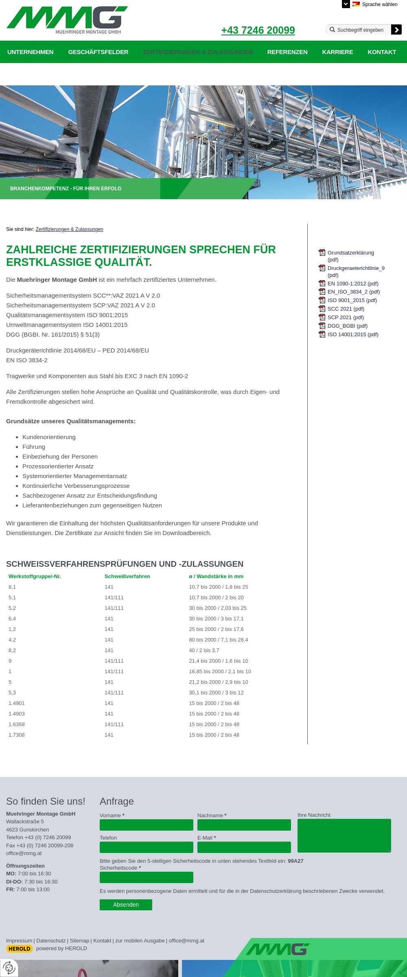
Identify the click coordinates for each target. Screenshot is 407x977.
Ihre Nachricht (314, 815)
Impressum (19, 941)
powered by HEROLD (61, 948)
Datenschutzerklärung (48, 74)
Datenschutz (51, 941)
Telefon (108, 838)
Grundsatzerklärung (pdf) (351, 256)
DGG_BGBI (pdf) (348, 326)
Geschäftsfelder (98, 51)
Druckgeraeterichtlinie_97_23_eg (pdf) (356, 271)
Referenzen (287, 51)
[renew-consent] (9, 968)
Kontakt (382, 51)
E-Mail (206, 838)
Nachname (212, 815)
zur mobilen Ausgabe (139, 941)
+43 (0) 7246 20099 (48, 837)
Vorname (112, 815)
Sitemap (80, 941)
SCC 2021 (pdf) (346, 309)
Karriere (337, 51)
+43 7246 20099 (258, 30)
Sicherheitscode (120, 868)
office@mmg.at (24, 853)
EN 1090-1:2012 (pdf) (353, 284)
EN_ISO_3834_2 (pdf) (354, 292)
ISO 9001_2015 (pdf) (352, 300)
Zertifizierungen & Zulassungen (197, 51)
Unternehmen (30, 51)
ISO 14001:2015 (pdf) (353, 334)
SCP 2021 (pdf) (346, 317)
